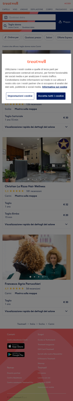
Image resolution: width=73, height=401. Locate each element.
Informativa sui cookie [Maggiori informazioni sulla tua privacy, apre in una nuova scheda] (54, 87)
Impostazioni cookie (20, 96)
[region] (36, 78)
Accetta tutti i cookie (51, 96)
